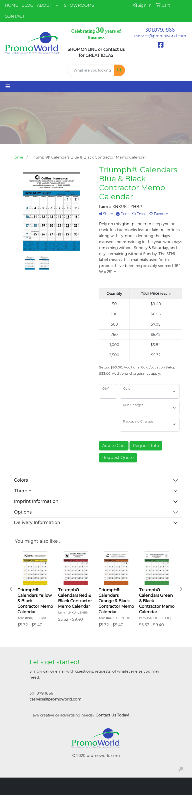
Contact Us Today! (112, 715)
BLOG (28, 5)
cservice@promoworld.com (160, 36)
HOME (11, 5)
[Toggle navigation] (7, 86)
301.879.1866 (160, 30)
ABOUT (44, 5)
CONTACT (15, 16)
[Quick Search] (90, 70)
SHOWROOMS (79, 5)
